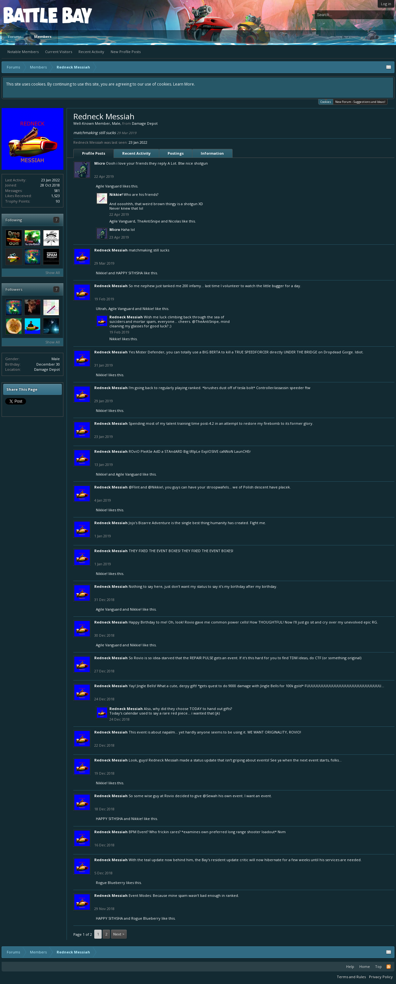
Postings (176, 153)
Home (364, 966)
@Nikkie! (155, 487)
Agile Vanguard (109, 186)
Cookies (325, 101)
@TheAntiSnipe (205, 321)
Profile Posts (93, 153)
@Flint (134, 487)
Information (212, 153)
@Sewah (210, 795)
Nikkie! (116, 194)
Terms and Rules (351, 976)
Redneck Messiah (111, 250)
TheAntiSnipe (148, 221)
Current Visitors (58, 51)
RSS (388, 966)
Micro (99, 163)
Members (42, 36)
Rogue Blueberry (110, 882)
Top (378, 966)
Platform (27, 15)
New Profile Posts (126, 51)
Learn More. (184, 84)
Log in (386, 3)
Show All (52, 272)
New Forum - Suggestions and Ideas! (360, 102)
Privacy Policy (381, 976)
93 (58, 201)
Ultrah (101, 308)
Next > (118, 934)
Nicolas (175, 221)
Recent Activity (91, 51)
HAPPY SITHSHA (129, 272)
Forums (14, 36)
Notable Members (23, 51)
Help (350, 966)
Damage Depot (47, 369)
